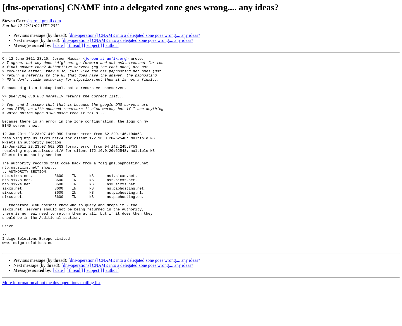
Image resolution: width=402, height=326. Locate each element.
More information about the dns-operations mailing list (51, 321)
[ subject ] (93, 45)
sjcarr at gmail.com (44, 20)
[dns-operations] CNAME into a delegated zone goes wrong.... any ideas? (134, 35)
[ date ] (59, 45)
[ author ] (111, 45)
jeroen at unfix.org (105, 59)
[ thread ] (74, 45)
